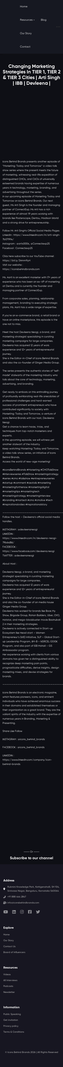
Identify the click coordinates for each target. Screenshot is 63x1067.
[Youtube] (5, 912)
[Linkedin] (14, 912)
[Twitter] (38, 912)
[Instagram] (22, 912)
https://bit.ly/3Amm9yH (16, 260)
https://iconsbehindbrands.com (21, 269)
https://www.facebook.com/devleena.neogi (28, 551)
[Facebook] (30, 912)
